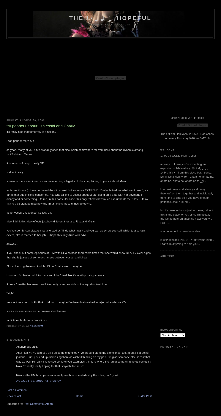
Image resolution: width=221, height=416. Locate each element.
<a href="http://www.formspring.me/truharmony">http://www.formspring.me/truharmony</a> (179, 289)
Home (80, 396)
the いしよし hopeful (110, 18)
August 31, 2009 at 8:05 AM (39, 380)
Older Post (145, 396)
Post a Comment (16, 390)
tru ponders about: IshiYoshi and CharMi (41, 126)
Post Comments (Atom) (38, 403)
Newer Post (13, 396)
